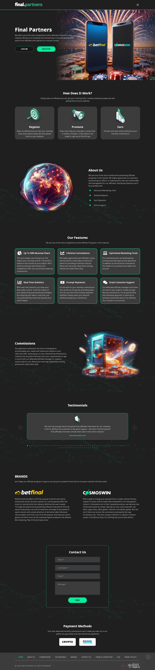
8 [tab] (41, 445)
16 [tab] (57, 445)
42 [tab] (108, 445)
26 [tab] (76, 445)
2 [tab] (29, 445)
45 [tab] (114, 445)
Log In (24, 49)
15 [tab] (55, 445)
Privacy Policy (130, 657)
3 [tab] (31, 445)
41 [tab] (106, 445)
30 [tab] (84, 445)
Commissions (44, 657)
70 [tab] (92, 447)
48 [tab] (120, 445)
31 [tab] (86, 445)
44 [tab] (112, 445)
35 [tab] (94, 445)
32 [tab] (88, 445)
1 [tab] (27, 445)
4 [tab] (33, 445)
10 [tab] (45, 445)
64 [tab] (80, 447)
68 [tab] (88, 447)
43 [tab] (110, 445)
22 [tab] (68, 445)
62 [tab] (76, 447)
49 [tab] (122, 445)
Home (20, 657)
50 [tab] (124, 445)
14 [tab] (53, 445)
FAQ (118, 657)
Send (77, 600)
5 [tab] (35, 445)
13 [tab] (51, 445)
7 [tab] (39, 445)
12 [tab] (49, 445)
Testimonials (60, 657)
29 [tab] (82, 445)
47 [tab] (118, 445)
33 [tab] (90, 445)
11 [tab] (47, 445)
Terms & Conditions (104, 657)
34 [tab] (92, 445)
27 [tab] (78, 445)
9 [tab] (43, 445)
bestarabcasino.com (77, 435)
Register (46, 49)
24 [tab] (72, 445)
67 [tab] (86, 447)
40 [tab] (104, 445)
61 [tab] (74, 447)
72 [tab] (96, 447)
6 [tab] (37, 445)
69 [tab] (90, 447)
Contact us (86, 657)
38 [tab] (100, 445)
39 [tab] (102, 445)
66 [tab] (84, 447)
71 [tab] (94, 447)
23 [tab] (70, 445)
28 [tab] (80, 445)
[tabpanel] (77, 426)
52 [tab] (128, 445)
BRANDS (74, 657)
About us (31, 657)
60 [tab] (72, 447)
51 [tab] (126, 445)
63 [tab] (78, 447)
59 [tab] (70, 447)
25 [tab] (74, 445)
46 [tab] (116, 445)
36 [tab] (96, 445)
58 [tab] (68, 447)
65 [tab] (82, 447)
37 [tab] (98, 445)
